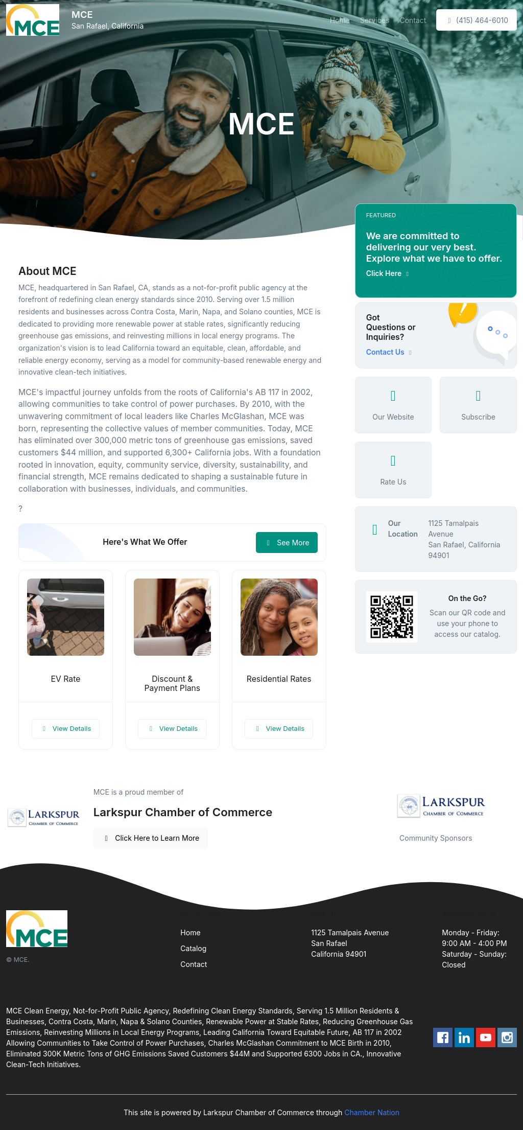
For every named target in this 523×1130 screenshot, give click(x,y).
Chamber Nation (371, 1112)
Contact (412, 20)
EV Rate (66, 679)
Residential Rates (279, 679)
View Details (65, 728)
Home (340, 20)
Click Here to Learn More (151, 838)
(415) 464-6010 (476, 20)
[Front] (34, 20)
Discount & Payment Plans (172, 684)
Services (374, 20)
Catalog (193, 948)
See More (287, 542)
